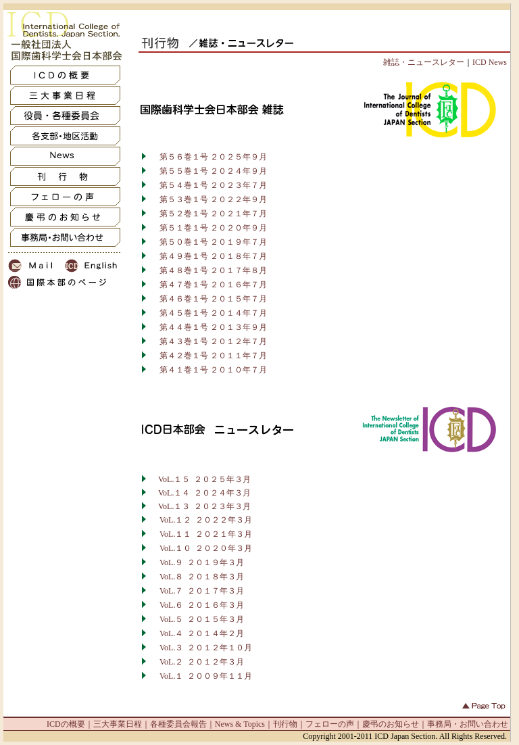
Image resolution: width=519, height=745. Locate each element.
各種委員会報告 (178, 724)
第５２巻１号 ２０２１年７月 (208, 213)
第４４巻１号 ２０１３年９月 (208, 327)
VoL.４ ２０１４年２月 (201, 633)
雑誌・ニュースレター (423, 62)
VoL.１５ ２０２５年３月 (200, 479)
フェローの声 (329, 724)
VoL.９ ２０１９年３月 (201, 562)
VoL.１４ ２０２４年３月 (204, 493)
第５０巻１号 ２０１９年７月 (208, 242)
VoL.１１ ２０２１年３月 (205, 534)
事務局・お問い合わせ (467, 724)
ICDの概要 (66, 724)
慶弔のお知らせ (390, 724)
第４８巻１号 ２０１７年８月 (208, 270)
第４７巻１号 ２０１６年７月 (208, 284)
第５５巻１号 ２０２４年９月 (208, 171)
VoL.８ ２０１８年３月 (201, 576)
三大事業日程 (117, 724)
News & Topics (240, 724)
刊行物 (285, 724)
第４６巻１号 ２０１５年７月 (208, 299)
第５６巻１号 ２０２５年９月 (208, 157)
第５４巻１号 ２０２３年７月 (208, 185)
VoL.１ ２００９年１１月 (201, 676)
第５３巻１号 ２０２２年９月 (208, 199)
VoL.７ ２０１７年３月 (201, 591)
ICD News (489, 62)
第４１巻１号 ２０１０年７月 (208, 370)
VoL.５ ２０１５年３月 (201, 619)
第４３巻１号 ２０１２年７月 (208, 341)
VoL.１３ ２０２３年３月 (204, 506)
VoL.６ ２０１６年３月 (201, 605)
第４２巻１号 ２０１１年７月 (208, 355)
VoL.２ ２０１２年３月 (201, 662)
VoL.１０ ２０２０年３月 (205, 548)
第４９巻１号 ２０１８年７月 (208, 256)
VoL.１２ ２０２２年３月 (205, 520)
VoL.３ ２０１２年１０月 (205, 647)
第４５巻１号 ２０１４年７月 (208, 313)
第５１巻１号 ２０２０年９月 (208, 228)
